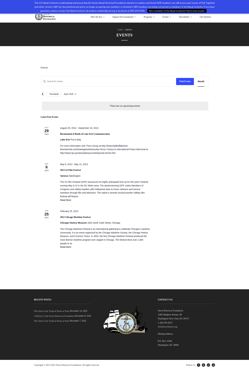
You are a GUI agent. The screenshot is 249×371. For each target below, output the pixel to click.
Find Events (185, 81)
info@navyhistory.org (167, 327)
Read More (65, 200)
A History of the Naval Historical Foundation (54, 317)
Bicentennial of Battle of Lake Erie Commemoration (85, 134)
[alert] (125, 106)
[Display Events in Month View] (201, 82)
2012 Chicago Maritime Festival (75, 218)
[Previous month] (42, 94)
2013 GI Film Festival (70, 170)
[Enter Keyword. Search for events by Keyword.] (108, 82)
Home (120, 30)
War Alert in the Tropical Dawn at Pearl (51, 312)
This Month (54, 94)
